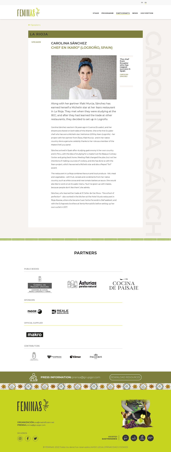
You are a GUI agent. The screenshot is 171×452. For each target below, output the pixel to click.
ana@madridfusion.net (44, 422)
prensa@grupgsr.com (86, 377)
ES (142, 2)
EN (146, 2)
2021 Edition (147, 13)
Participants (123, 13)
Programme (108, 13)
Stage (96, 13)
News (135, 13)
